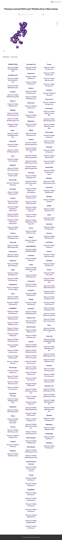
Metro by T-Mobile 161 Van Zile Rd (12, 160)
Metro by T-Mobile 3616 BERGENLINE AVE (49, 341)
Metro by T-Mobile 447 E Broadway (49, 219)
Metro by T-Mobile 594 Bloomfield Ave (13, 151)
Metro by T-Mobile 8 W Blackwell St (13, 303)
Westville (49, 415)
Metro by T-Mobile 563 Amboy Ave (49, 142)
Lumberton (31, 290)
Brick (12, 156)
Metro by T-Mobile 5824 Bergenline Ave (49, 409)
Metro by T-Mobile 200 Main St (31, 479)
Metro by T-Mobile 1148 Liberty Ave (31, 134)
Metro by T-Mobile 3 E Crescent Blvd (13, 288)
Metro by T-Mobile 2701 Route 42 (49, 228)
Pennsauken (49, 108)
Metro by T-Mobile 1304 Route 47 (49, 191)
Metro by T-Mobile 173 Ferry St (31, 403)
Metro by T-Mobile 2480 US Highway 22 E (49, 330)
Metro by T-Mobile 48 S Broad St (49, 447)
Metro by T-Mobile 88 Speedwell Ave (31, 312)
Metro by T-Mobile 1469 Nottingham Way (49, 280)
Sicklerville (49, 224)
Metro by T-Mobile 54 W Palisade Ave (12, 411)
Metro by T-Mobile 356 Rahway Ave (12, 318)
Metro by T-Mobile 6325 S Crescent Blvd (49, 113)
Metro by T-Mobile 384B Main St (12, 125)
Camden (12, 198)
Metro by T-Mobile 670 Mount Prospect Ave (31, 391)
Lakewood (31, 255)
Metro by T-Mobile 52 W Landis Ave (49, 381)
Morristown (31, 308)
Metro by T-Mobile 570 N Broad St (12, 357)
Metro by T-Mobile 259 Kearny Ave (31, 232)
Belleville (13, 110)
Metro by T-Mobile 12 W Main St (13, 445)
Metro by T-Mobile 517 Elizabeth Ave (12, 340)
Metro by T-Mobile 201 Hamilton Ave (49, 298)
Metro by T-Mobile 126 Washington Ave (13, 119)
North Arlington (31, 438)
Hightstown (31, 121)
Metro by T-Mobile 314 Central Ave (31, 197)
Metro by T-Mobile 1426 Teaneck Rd (49, 255)
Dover (13, 293)
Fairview (12, 427)
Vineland (49, 365)
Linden (31, 264)
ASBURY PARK (12, 64)
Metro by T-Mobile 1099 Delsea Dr (49, 419)
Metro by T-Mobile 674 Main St (31, 505)
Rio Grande (49, 187)
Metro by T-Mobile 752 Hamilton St (49, 237)
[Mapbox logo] (4, 51)
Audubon (13, 92)
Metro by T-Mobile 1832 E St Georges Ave (31, 269)
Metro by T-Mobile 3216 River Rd (12, 228)
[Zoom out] (57, 25)
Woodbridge (49, 433)
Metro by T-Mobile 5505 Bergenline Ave (49, 402)
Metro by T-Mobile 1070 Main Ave (12, 279)
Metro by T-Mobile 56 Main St (49, 246)
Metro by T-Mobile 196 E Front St (49, 156)
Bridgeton (13, 165)
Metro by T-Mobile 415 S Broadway (31, 68)
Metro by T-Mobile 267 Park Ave (31, 379)
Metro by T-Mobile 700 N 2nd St (31, 303)
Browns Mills (13, 180)
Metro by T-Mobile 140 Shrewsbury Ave (49, 182)
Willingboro (49, 424)
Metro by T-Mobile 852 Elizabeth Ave (12, 329)
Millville (31, 299)
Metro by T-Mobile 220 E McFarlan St (12, 297)
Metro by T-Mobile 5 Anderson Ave (13, 436)
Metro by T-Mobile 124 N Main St (31, 125)
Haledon (31, 88)
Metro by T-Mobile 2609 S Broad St (49, 292)
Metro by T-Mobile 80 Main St (49, 437)
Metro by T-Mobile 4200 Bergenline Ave (49, 348)
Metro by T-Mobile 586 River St (31, 493)
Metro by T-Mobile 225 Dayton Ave (12, 274)
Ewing (13, 416)
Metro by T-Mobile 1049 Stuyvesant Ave (31, 162)
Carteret (12, 233)
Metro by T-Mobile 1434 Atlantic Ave (12, 86)
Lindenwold (31, 281)
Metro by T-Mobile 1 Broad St (13, 362)
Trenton (49, 270)
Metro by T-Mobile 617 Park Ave (49, 151)
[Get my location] (43, 14)
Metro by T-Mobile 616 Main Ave (49, 74)
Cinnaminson (13, 251)
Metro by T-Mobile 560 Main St (12, 371)
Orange (31, 475)
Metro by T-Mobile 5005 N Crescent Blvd (49, 126)
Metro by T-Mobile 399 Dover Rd (49, 264)
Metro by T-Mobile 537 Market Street (12, 215)
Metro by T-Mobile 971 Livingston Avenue (31, 469)
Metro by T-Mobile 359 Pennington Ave (49, 314)
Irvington (31, 139)
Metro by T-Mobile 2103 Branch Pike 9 (12, 255)
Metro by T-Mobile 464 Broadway (31, 499)
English (54, 2)
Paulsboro (49, 90)
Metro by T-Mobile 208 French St (31, 331)
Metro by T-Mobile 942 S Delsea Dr (49, 375)
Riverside (49, 196)
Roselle (49, 206)
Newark (31, 341)
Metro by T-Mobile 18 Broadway (13, 184)
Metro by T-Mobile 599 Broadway (31, 414)
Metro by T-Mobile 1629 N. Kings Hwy (12, 246)
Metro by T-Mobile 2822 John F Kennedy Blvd (31, 190)
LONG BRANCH (31, 246)
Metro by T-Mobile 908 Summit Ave (49, 360)
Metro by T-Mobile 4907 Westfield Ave (49, 119)
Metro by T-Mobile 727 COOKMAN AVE (12, 69)
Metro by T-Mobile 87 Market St (49, 85)
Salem (49, 215)
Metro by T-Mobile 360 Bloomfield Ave (31, 345)
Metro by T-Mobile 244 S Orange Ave (31, 356)
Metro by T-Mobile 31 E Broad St (49, 94)
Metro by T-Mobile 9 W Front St (31, 241)
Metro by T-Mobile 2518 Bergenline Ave (49, 355)
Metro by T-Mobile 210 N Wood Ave (31, 276)
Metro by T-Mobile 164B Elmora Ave (12, 323)
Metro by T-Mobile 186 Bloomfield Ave (31, 351)
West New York (49, 386)
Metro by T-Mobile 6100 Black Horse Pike (12, 400)
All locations (6, 57)
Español (59, 2)
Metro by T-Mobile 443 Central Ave (31, 202)
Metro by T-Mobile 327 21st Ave (31, 527)
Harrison (31, 112)
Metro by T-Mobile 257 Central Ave (12, 377)
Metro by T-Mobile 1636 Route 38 (31, 294)
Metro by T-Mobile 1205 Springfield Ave (31, 156)
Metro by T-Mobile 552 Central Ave (12, 382)
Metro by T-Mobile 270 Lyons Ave (31, 419)
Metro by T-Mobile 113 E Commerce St (12, 169)
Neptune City (31, 318)
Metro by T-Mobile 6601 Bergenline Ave (49, 395)
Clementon (13, 260)
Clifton (13, 270)
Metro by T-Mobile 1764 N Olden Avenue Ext (12, 420)
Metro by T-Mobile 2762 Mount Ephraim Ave (12, 208)
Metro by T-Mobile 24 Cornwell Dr (12, 174)
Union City (49, 336)
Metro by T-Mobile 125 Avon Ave (31, 373)
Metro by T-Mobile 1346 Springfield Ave (31, 143)
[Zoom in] (57, 23)
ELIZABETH (12, 308)
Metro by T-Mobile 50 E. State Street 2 (49, 320)
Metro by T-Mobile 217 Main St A (31, 83)
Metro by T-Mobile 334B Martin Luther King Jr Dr (31, 222)
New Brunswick (31, 327)
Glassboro (13, 451)
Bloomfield (13, 141)
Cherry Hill (13, 242)
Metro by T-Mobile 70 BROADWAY (31, 521)
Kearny (31, 228)
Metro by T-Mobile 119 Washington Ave (13, 114)
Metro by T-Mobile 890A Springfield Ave (31, 150)
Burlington (13, 189)
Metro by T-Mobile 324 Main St (31, 484)
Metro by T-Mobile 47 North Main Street (49, 172)
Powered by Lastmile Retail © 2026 (31, 537)
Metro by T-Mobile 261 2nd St (31, 259)
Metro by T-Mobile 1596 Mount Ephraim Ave (12, 221)
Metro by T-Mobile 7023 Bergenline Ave (31, 456)
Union (49, 325)
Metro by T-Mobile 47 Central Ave (12, 388)
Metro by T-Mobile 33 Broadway (31, 397)
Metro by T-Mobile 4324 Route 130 (49, 428)
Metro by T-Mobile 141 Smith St (49, 136)
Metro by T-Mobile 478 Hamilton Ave (49, 309)
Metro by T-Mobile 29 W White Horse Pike (12, 135)
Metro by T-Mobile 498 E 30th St (31, 516)
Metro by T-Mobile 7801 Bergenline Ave (31, 451)
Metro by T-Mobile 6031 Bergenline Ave (49, 390)
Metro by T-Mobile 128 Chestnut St (49, 209)
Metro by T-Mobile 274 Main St (31, 510)
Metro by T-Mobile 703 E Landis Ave (49, 369)
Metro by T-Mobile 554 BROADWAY (31, 250)
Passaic (49, 64)
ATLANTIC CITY (13, 75)
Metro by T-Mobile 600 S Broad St (12, 312)
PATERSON (31, 489)
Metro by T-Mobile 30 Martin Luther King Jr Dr (31, 209)
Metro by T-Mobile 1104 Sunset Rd (12, 193)
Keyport (31, 237)
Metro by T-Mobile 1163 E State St (49, 303)
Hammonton (31, 103)
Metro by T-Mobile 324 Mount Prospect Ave (31, 426)
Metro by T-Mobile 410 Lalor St (49, 273)
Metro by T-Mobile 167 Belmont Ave (31, 92)
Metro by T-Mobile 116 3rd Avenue (31, 321)
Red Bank (49, 178)
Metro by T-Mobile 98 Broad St (12, 334)
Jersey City (31, 172)
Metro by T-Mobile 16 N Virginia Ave (49, 103)
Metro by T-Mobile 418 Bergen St (31, 116)
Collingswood (13, 284)
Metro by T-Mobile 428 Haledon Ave (31, 97)
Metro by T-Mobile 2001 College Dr (12, 264)
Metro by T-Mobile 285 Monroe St (49, 79)
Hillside (31, 130)
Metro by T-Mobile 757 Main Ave (49, 68)
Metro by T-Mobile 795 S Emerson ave (31, 285)
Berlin (13, 130)
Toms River (49, 260)
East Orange (13, 367)
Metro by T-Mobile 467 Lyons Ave (31, 362)
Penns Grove (49, 99)
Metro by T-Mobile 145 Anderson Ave (12, 431)
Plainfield (49, 147)
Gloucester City (31, 64)
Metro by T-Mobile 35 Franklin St (12, 145)
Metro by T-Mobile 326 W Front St (49, 162)
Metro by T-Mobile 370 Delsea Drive (12, 454)
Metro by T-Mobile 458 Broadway (12, 105)
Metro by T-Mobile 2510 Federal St (12, 202)
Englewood (13, 407)
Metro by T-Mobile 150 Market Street (31, 432)
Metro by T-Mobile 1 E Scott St (49, 200)
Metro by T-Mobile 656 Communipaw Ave (31, 183)
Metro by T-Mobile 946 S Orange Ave (31, 368)
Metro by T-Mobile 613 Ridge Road (31, 441)
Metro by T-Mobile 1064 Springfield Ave (31, 167)
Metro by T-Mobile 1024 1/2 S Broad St (49, 286)
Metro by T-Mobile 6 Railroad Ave (31, 107)
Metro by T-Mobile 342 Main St (31, 77)
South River (49, 242)
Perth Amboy (49, 132)
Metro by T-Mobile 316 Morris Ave (12, 351)
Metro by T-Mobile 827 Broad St (31, 384)
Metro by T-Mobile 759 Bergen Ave (31, 176)
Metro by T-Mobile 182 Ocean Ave (31, 215)
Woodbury (49, 443)
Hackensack (31, 73)
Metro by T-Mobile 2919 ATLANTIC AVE (12, 80)
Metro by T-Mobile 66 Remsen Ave (31, 336)
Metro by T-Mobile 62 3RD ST (12, 346)
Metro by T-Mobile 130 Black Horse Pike (13, 95)
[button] (20, 31)
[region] (31, 37)
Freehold (13, 441)
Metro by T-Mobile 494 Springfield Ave (31, 408)
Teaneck (49, 251)
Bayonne (13, 101)
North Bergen (31, 447)
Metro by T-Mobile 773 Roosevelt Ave (12, 237)
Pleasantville (49, 167)
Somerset (49, 233)
